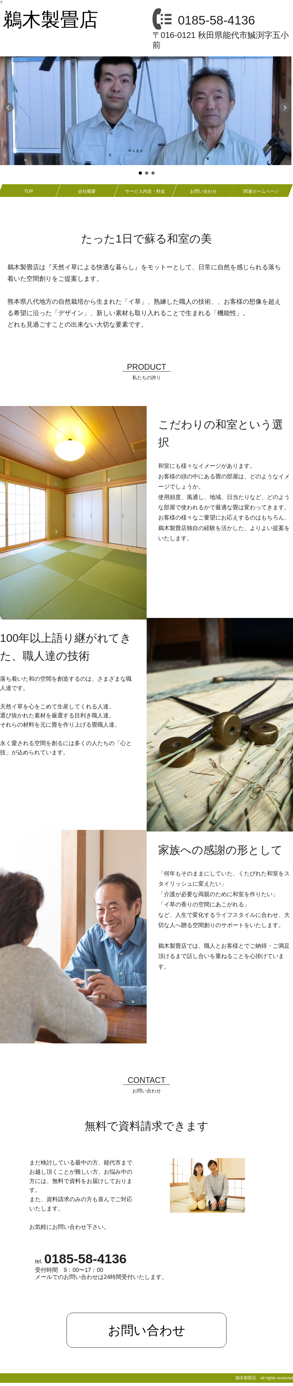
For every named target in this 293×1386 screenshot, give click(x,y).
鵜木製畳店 (50, 19)
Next (285, 108)
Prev (8, 108)
